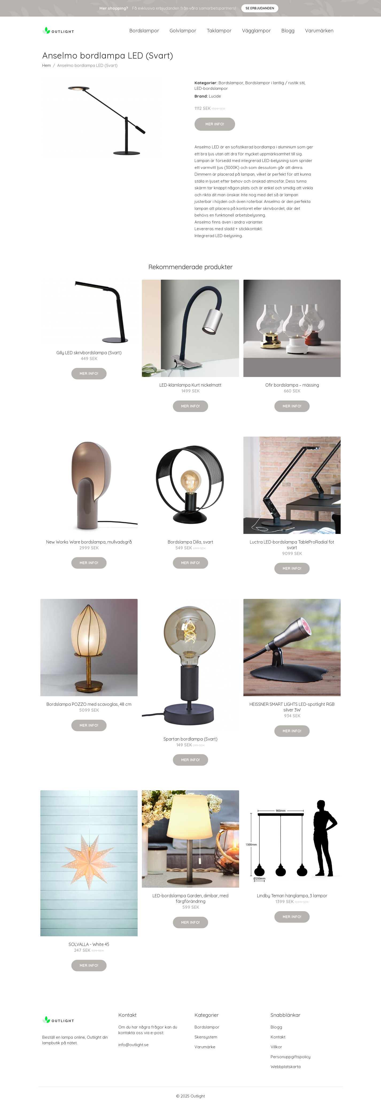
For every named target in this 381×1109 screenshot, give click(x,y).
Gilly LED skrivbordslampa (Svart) (89, 356)
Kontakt (278, 1040)
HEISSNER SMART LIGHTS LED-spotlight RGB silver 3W (292, 710)
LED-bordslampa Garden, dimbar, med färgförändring (190, 902)
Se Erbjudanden (260, 8)
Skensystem (206, 1040)
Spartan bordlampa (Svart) (190, 742)
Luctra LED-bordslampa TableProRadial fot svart (292, 548)
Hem (46, 69)
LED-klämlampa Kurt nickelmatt (190, 388)
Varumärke (205, 1050)
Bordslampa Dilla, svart (190, 545)
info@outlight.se (133, 1048)
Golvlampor (183, 32)
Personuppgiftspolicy (290, 1060)
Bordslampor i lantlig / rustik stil (275, 86)
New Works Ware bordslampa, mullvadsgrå (89, 545)
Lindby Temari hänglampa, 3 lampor (292, 899)
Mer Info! (214, 127)
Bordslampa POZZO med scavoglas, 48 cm (88, 708)
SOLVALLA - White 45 (89, 948)
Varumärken (319, 32)
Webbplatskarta (286, 1070)
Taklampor (219, 32)
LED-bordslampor (211, 92)
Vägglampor (256, 32)
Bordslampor (144, 32)
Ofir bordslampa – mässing (292, 388)
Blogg (287, 32)
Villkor (276, 1050)
